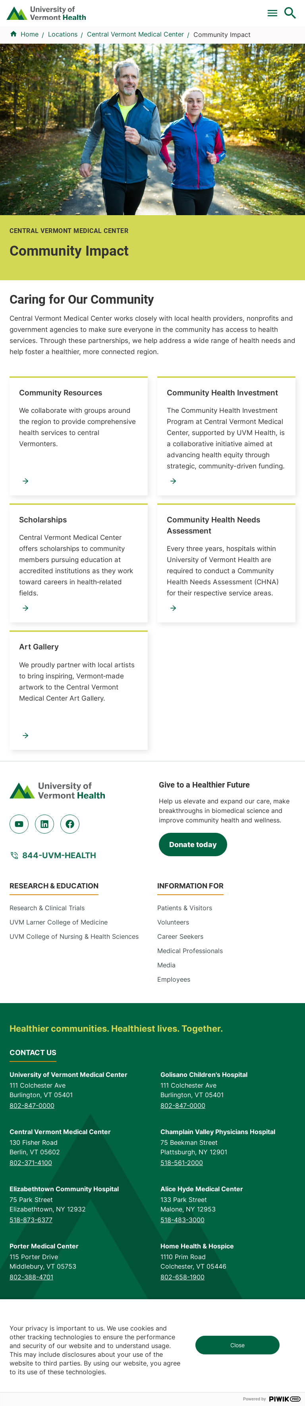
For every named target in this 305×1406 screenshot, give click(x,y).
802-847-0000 (32, 1173)
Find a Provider (33, 74)
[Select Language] (223, 13)
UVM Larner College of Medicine (59, 990)
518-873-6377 (31, 1287)
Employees (173, 1047)
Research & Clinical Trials (47, 975)
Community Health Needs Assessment (213, 593)
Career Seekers (180, 1004)
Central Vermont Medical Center (135, 102)
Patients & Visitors (248, 74)
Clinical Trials (55, 12)
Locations (187, 74)
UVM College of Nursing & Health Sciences (74, 1004)
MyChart (280, 13)
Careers (182, 13)
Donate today (193, 911)
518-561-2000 (181, 1230)
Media (166, 1032)
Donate (155, 13)
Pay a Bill (22, 12)
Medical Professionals (190, 1018)
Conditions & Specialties (115, 74)
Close (237, 1345)
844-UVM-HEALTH (59, 923)
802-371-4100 (31, 1230)
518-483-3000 (182, 1287)
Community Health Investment (222, 459)
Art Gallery (39, 714)
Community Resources (60, 459)
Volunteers (173, 990)
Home (30, 102)
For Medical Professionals (107, 12)
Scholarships (43, 587)
